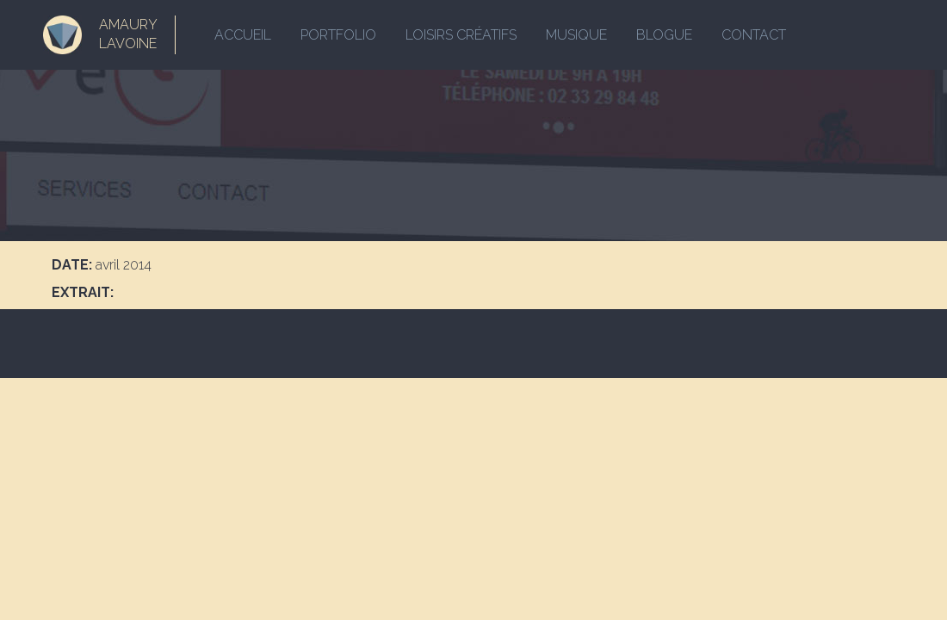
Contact (753, 35)
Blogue (664, 35)
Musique (576, 35)
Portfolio (338, 35)
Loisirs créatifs (461, 35)
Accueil (242, 35)
